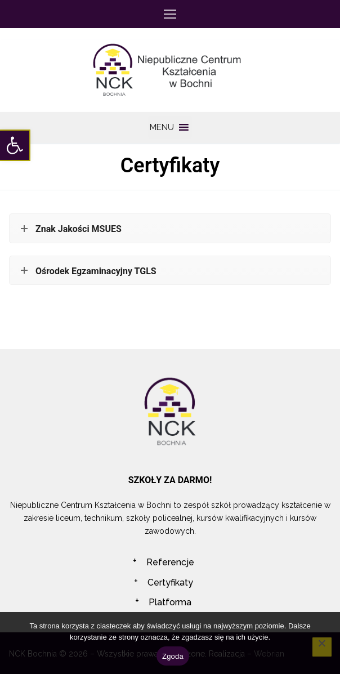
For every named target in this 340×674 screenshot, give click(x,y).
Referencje (170, 562)
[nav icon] (170, 14)
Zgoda (173, 656)
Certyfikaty (170, 582)
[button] (14, 145)
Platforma (170, 602)
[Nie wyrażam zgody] (322, 647)
